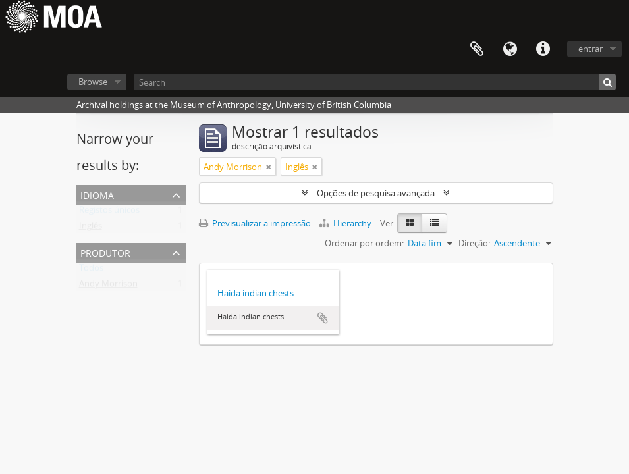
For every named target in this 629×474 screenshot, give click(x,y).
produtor (105, 252)
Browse (92, 82)
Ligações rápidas (542, 49)
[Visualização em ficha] (409, 223)
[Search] (375, 82)
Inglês (90, 228)
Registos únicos (109, 213)
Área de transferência (476, 49)
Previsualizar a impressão (255, 223)
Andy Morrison (108, 286)
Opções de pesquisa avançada (376, 193)
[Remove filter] (268, 166)
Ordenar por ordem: (364, 243)
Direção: (474, 243)
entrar (590, 49)
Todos (91, 270)
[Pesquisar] (607, 82)
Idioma (509, 49)
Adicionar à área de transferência (322, 318)
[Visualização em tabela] (434, 223)
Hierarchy (346, 223)
